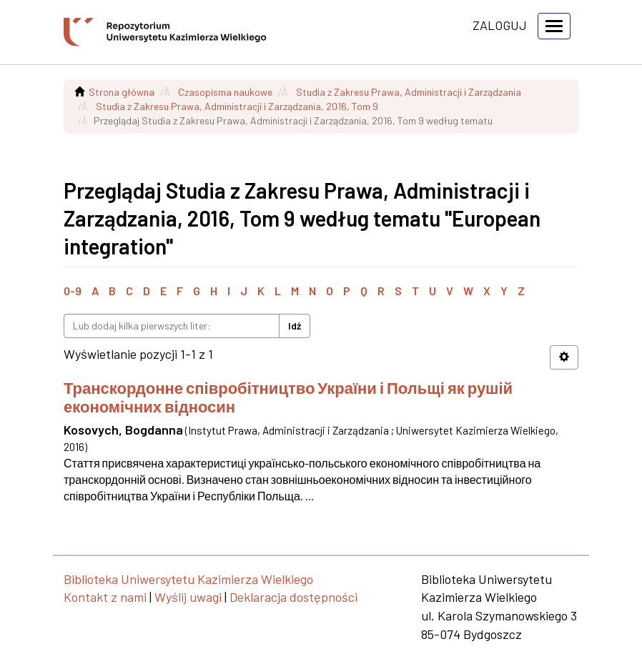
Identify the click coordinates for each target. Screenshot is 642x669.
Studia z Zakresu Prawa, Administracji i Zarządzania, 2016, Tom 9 (237, 106)
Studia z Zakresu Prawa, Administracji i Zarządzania (408, 92)
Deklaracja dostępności (293, 597)
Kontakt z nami (105, 597)
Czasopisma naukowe (225, 92)
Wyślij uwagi (188, 597)
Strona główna (121, 92)
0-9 (73, 290)
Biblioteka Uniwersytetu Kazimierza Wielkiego (188, 579)
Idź (294, 325)
